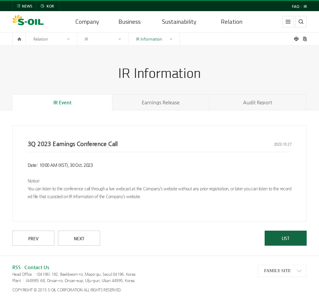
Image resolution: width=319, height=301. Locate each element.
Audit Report (257, 102)
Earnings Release (161, 102)
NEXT (79, 238)
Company (87, 21)
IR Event (62, 102)
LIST (286, 238)
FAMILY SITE (277, 271)
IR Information (149, 39)
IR (305, 6)
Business (129, 21)
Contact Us (36, 267)
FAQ (295, 6)
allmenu (288, 21)
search (301, 21)
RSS (16, 267)
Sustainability (179, 21)
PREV (33, 238)
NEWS (27, 6)
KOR (50, 6)
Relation (231, 21)
